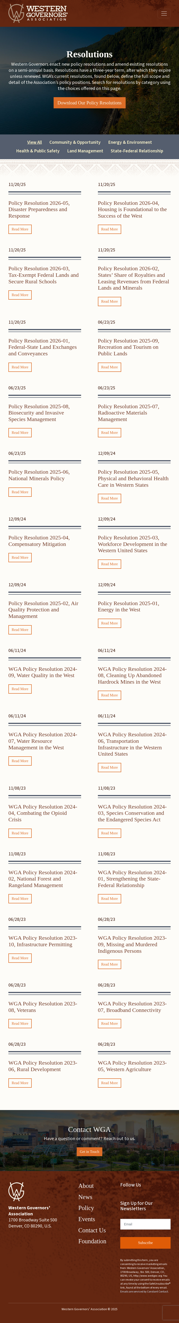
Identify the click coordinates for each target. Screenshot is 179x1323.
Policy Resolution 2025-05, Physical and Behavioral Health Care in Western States (133, 478)
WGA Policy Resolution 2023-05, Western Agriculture (132, 1066)
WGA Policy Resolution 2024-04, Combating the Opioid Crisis (42, 813)
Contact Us (92, 1230)
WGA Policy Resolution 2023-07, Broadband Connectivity (132, 1007)
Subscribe (145, 1243)
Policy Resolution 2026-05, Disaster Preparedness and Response (39, 209)
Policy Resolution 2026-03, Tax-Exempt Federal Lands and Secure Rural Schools (43, 274)
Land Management (85, 151)
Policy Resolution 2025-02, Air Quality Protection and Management (43, 609)
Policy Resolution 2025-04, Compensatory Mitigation (39, 541)
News (85, 1196)
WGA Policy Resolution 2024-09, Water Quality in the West (42, 672)
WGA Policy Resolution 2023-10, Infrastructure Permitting (42, 941)
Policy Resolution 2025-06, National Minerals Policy (39, 475)
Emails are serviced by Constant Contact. (144, 1292)
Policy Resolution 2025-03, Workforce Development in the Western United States (132, 544)
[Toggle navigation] (164, 13)
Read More (20, 229)
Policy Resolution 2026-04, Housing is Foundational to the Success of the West (132, 209)
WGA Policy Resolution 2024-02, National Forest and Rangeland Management (42, 878)
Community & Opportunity (75, 142)
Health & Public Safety (38, 151)
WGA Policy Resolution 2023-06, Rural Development (42, 1066)
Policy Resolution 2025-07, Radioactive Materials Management (128, 412)
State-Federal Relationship (137, 151)
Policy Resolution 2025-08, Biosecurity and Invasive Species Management (39, 412)
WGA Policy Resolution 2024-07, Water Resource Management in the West (42, 740)
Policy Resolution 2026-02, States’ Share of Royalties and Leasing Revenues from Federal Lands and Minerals (133, 278)
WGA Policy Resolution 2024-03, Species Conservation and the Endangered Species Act (132, 813)
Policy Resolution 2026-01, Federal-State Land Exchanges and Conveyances (42, 347)
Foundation (92, 1241)
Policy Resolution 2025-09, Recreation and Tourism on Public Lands (128, 347)
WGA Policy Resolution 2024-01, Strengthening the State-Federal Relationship (132, 878)
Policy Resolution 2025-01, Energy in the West (128, 606)
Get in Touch (89, 1152)
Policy (86, 1207)
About (86, 1185)
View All (34, 142)
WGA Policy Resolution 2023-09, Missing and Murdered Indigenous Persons (132, 944)
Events (86, 1219)
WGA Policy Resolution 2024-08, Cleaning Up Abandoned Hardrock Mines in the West (132, 675)
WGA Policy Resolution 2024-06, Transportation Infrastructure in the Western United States (132, 744)
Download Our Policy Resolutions (90, 102)
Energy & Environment (130, 142)
